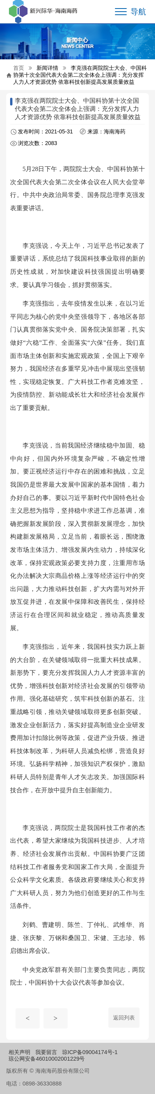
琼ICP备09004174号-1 (90, 1052)
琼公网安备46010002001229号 (47, 1059)
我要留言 (46, 1052)
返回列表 (124, 1017)
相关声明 (19, 1052)
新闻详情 (47, 68)
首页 (18, 68)
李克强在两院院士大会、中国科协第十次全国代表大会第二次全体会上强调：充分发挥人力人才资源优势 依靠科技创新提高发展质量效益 (80, 75)
